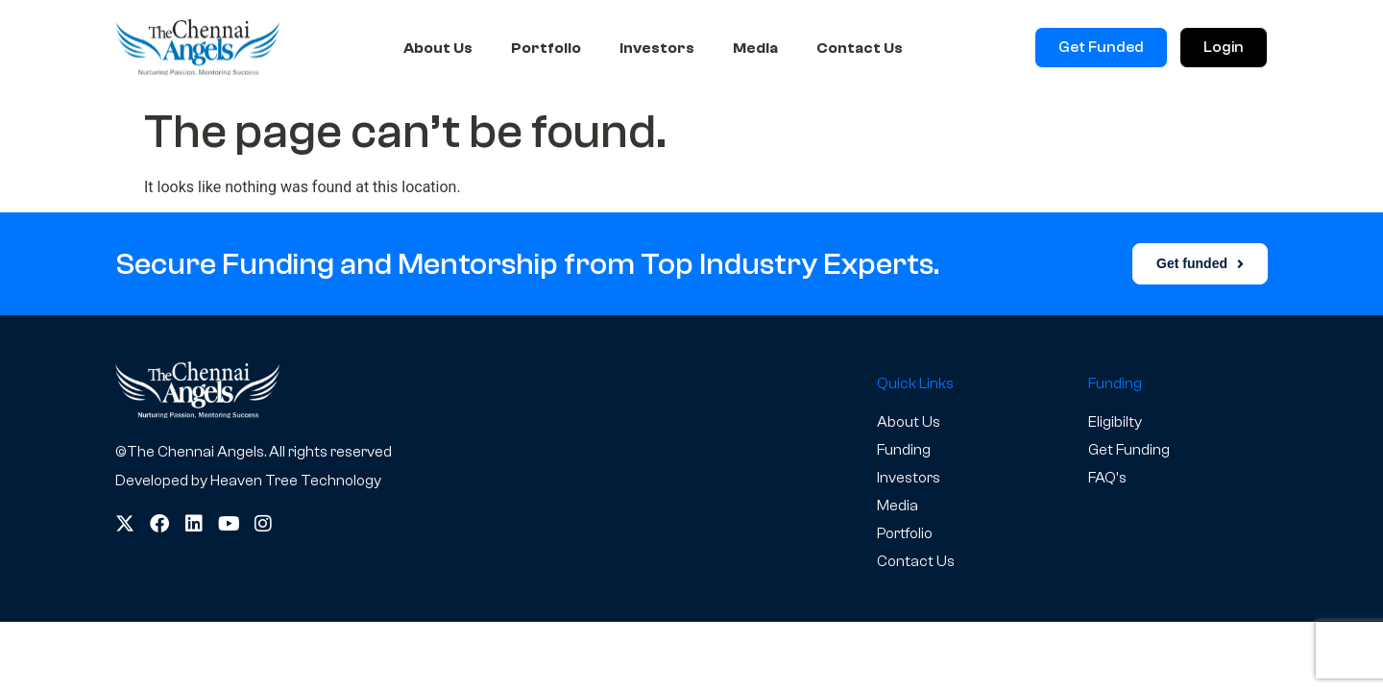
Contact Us (859, 48)
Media (755, 48)
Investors (656, 48)
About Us (438, 48)
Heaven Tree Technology (295, 480)
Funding (904, 449)
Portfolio (546, 48)
